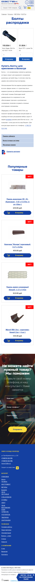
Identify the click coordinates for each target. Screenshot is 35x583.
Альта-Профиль (4, 480)
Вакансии (4, 551)
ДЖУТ (3, 503)
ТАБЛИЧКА (5, 517)
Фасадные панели (9, 145)
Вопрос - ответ (6, 536)
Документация (6, 533)
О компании (6, 545)
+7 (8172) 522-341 (7, 461)
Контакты (4, 554)
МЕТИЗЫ (17, 14)
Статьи (3, 539)
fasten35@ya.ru (6, 463)
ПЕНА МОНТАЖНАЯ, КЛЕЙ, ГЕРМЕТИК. (5, 509)
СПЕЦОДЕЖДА (5, 497)
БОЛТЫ (23, 14)
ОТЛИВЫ (4, 500)
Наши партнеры (6, 530)
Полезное (5, 524)
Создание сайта (15, 580)
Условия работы (6, 527)
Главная (4, 14)
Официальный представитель (10, 3)
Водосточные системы (11, 141)
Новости (4, 542)
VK (17, 467)
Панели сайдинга (9, 136)
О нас (3, 548)
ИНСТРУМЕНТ (5, 484)
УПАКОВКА (5, 477)
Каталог (10, 14)
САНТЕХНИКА (5, 520)
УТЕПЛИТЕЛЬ (5, 514)
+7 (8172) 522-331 (7, 458)
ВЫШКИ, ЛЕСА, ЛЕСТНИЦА (5, 492)
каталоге (9, 119)
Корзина (30, 6)
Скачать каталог (13, 151)
